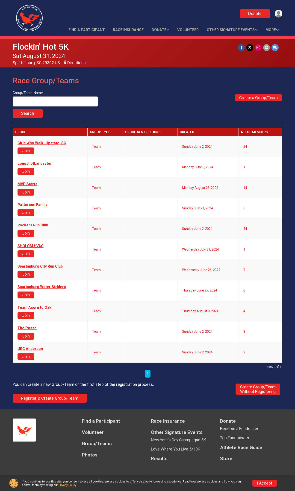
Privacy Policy (67, 485)
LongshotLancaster (35, 164)
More (271, 30)
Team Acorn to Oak (34, 308)
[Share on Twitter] (250, 47)
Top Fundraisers (234, 438)
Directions (76, 63)
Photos (89, 455)
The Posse (27, 328)
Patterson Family (32, 205)
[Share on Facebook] (242, 47)
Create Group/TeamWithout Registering (258, 389)
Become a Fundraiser (239, 428)
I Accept (264, 483)
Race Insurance (128, 30)
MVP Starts (27, 184)
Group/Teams (97, 443)
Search (27, 113)
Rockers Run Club (33, 225)
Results (159, 458)
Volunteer (188, 30)
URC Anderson (30, 349)
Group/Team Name (28, 93)
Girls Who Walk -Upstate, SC (42, 143)
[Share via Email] (266, 47)
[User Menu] (278, 13)
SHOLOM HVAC (31, 246)
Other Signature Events (231, 30)
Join (26, 151)
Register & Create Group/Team (49, 398)
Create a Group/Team (258, 97)
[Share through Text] (275, 47)
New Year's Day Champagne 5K (178, 440)
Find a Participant (86, 30)
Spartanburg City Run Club (40, 266)
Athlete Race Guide (241, 447)
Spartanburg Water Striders (42, 287)
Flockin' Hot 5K (41, 47)
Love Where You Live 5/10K (175, 449)
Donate (254, 13)
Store (226, 458)
